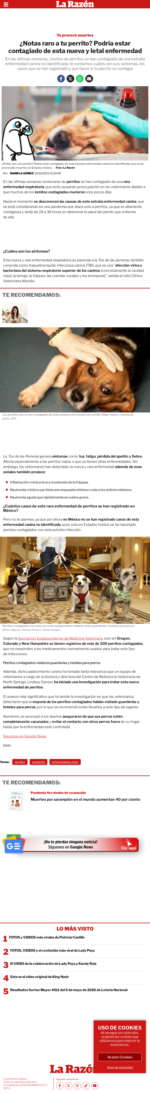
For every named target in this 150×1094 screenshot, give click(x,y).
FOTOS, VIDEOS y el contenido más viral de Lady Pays (52, 950)
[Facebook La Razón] (61, 78)
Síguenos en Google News (25, 736)
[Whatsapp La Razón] (80, 78)
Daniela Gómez (22, 173)
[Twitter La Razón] (70, 78)
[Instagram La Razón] (77, 1085)
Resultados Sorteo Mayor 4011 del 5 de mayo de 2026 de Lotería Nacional (68, 990)
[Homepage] (75, 4)
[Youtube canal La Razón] (94, 1085)
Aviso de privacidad (120, 1067)
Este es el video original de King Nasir (39, 977)
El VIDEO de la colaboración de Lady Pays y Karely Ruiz (53, 964)
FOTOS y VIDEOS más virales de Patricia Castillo (47, 937)
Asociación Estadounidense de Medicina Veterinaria (60, 638)
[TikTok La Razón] (86, 1085)
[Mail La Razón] (89, 78)
